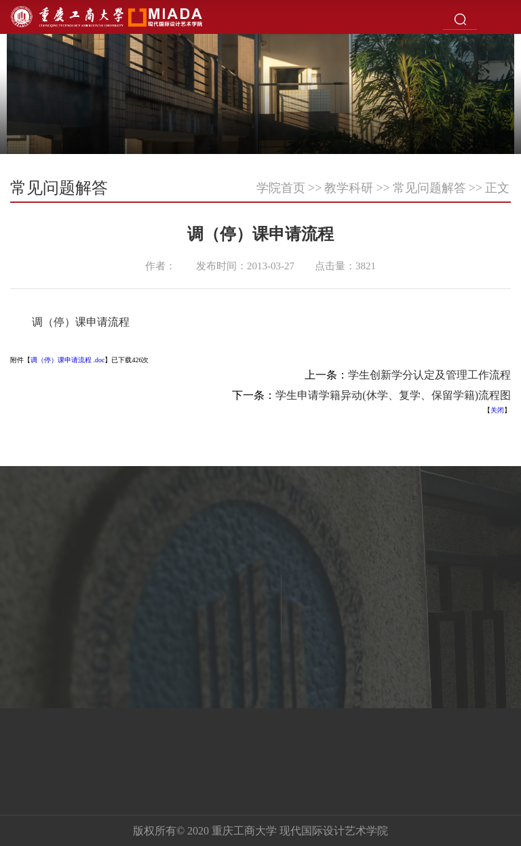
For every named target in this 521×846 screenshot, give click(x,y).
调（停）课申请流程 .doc (67, 360)
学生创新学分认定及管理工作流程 (429, 375)
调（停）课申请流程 (81, 322)
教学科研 (348, 188)
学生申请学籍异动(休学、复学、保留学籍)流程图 (393, 395)
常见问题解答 (429, 188)
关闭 (497, 410)
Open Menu (504, 17)
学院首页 (280, 188)
